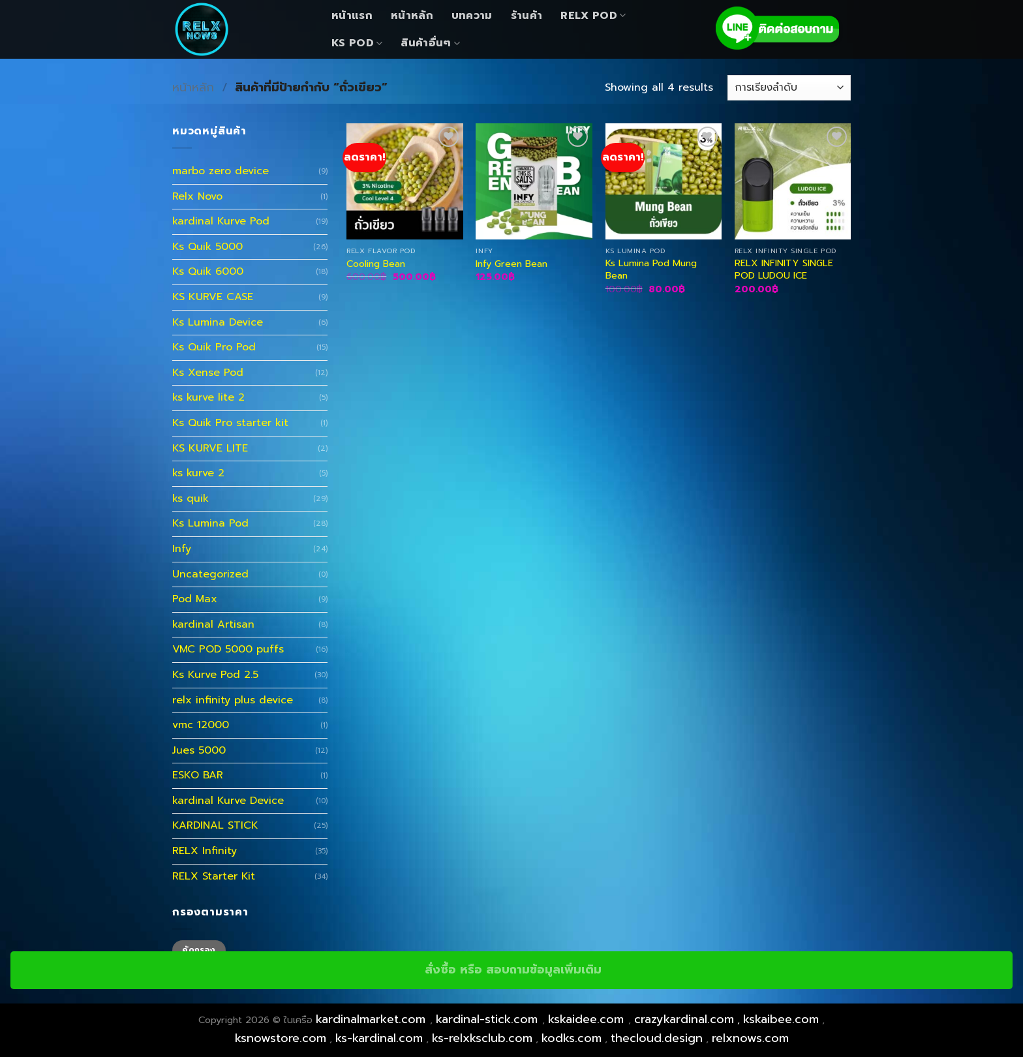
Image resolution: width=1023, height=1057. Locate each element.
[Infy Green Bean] (534, 181)
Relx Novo (197, 196)
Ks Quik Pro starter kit (230, 423)
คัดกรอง (198, 950)
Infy (181, 549)
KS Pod (356, 43)
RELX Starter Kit (213, 876)
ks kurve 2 (198, 473)
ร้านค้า (527, 15)
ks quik (190, 498)
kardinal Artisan (213, 624)
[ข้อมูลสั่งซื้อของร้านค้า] (789, 87)
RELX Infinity (204, 851)
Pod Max (194, 599)
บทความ (472, 15)
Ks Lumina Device (217, 322)
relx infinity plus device (232, 700)
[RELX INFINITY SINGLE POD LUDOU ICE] (793, 181)
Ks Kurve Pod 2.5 (215, 674)
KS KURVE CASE (212, 297)
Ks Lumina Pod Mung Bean (651, 269)
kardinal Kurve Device (228, 800)
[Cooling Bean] (404, 181)
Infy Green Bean (511, 264)
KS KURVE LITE (210, 448)
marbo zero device (220, 171)
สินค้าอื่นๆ (430, 43)
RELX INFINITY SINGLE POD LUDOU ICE (784, 269)
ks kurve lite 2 (208, 397)
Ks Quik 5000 (207, 246)
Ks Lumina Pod (210, 523)
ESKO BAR (197, 775)
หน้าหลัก (412, 15)
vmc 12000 (200, 725)
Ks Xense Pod (207, 372)
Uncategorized (210, 574)
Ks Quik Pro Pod (214, 347)
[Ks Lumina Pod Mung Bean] (663, 181)
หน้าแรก (352, 15)
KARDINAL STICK (215, 825)
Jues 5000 (199, 750)
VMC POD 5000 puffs (228, 649)
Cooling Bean (375, 264)
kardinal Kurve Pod (220, 221)
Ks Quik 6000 (207, 271)
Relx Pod (593, 15)
